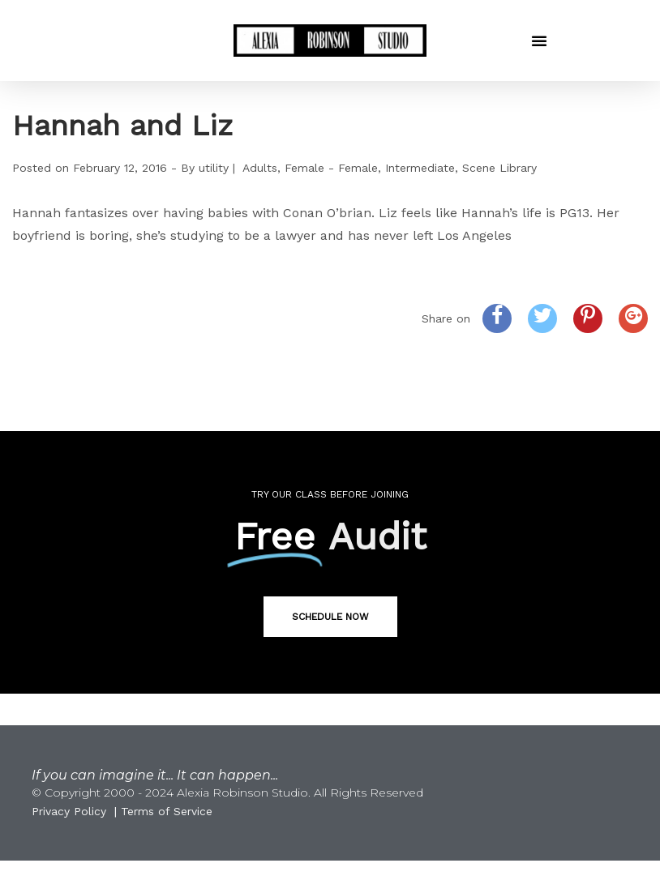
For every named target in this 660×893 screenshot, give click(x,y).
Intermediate (420, 167)
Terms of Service (166, 811)
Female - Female (331, 167)
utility (214, 167)
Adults (259, 167)
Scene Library (499, 167)
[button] (539, 40)
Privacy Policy (69, 811)
